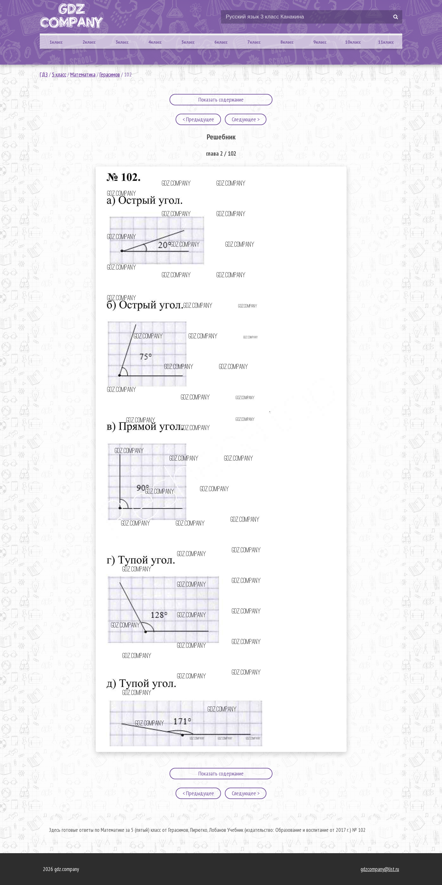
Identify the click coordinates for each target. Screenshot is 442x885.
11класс (386, 42)
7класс (253, 42)
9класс (320, 42)
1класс (56, 42)
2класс (88, 42)
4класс (155, 42)
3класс (121, 42)
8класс (287, 42)
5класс (188, 42)
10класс (353, 42)
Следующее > (245, 119)
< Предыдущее (198, 119)
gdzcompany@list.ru (380, 869)
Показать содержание (221, 99)
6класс (220, 42)
